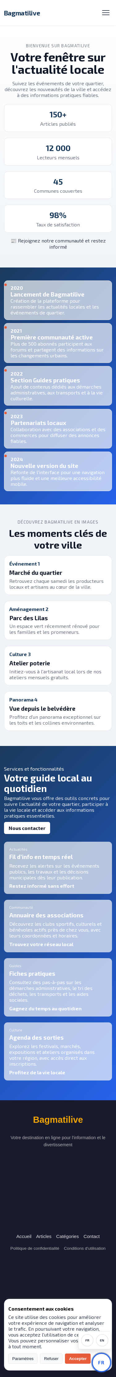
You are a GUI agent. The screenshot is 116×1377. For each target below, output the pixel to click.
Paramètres (23, 1358)
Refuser (51, 1358)
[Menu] (106, 12)
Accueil (24, 1236)
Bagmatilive (22, 13)
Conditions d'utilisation (85, 1248)
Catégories (67, 1236)
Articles (44, 1236)
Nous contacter (27, 828)
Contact (92, 1236)
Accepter (78, 1358)
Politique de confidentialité (35, 1248)
